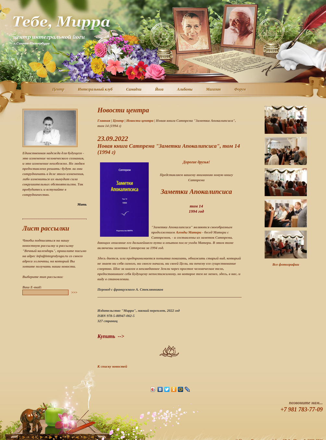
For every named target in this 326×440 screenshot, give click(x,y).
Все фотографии (285, 264)
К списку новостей (112, 366)
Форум (240, 89)
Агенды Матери (188, 232)
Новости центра (139, 120)
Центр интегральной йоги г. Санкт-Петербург (61, 30)
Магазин (214, 89)
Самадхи (134, 89)
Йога (159, 89)
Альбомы (185, 89)
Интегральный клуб (95, 89)
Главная (103, 120)
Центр (59, 89)
